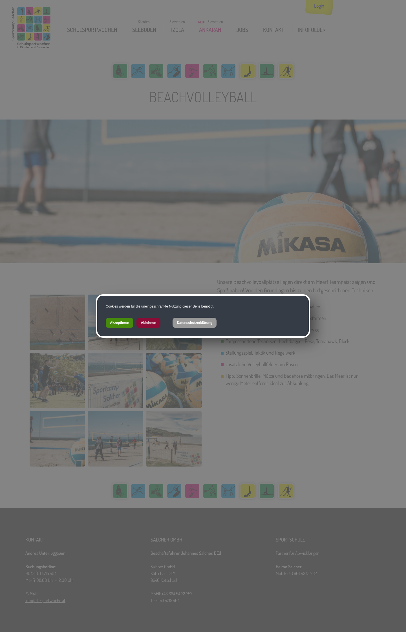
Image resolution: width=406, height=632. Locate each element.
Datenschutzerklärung (194, 323)
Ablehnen (148, 323)
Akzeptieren (119, 323)
